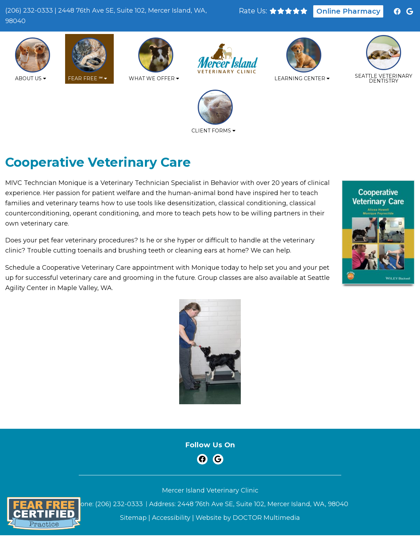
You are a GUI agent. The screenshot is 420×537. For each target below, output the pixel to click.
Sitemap (133, 518)
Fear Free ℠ (85, 78)
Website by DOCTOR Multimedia (248, 518)
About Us (28, 78)
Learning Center (299, 78)
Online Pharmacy (348, 11)
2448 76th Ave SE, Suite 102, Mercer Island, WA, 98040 (262, 504)
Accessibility (171, 518)
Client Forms (211, 131)
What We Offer (152, 78)
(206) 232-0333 (29, 10)
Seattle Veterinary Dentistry (383, 78)
